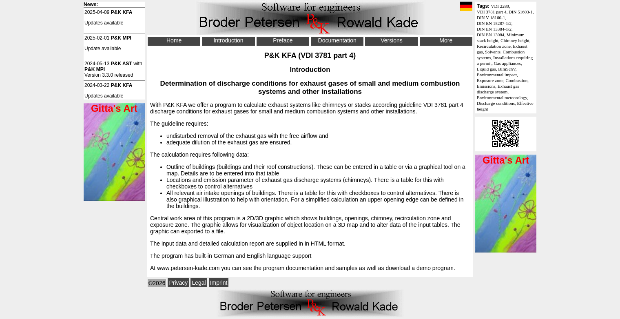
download (397, 268)
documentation (304, 268)
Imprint (219, 282)
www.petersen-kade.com (188, 268)
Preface (282, 40)
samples (346, 268)
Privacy (178, 282)
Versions (392, 40)
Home (174, 40)
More (445, 40)
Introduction (228, 40)
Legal (199, 282)
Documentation (337, 40)
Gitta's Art (506, 160)
